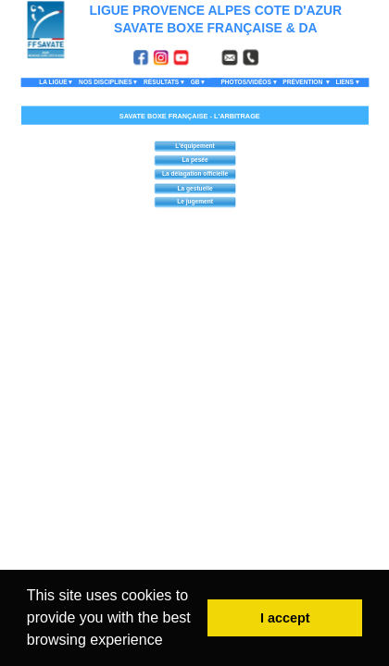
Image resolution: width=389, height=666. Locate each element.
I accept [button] (285, 617)
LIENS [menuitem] (346, 83)
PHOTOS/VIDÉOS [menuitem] (248, 83)
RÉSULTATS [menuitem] (163, 83)
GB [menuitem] (197, 83)
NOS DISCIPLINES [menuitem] (108, 83)
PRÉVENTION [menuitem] (305, 83)
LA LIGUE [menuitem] (55, 83)
